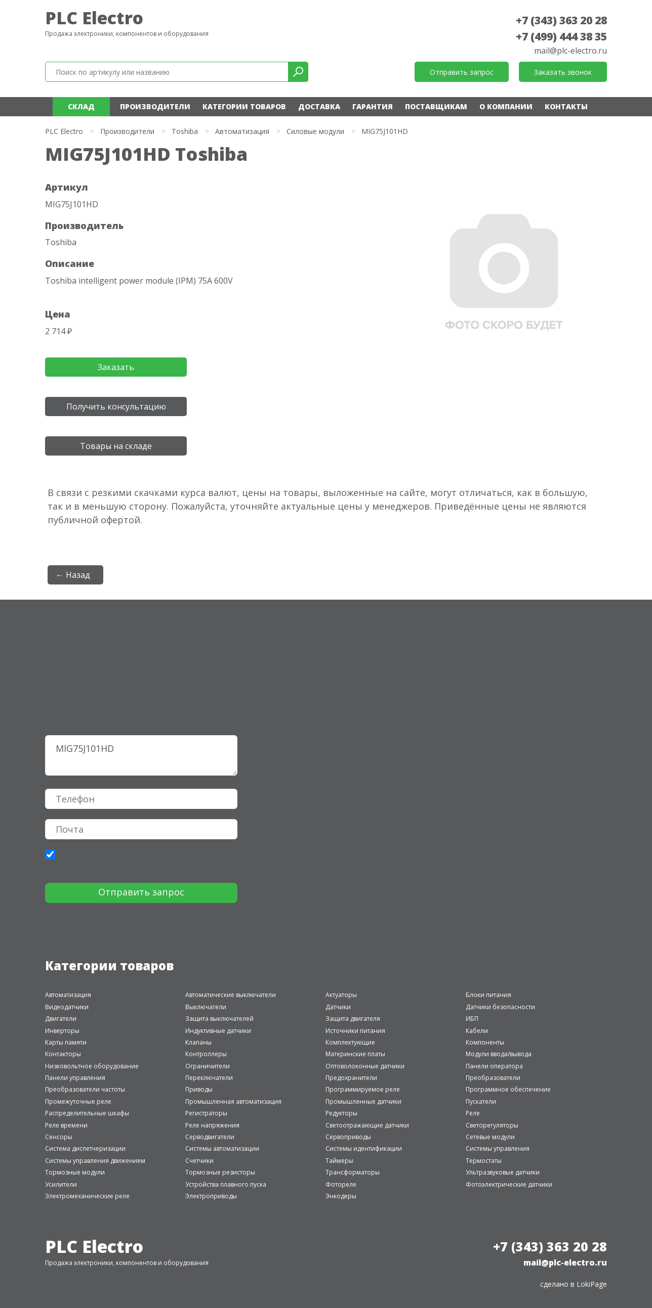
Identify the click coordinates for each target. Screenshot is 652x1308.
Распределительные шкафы (87, 1113)
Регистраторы (206, 1113)
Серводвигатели (209, 1137)
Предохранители (351, 1077)
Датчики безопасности (500, 1007)
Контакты (566, 106)
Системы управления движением (95, 1160)
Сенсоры (58, 1137)
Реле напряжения (212, 1125)
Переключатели (209, 1077)
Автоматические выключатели (230, 994)
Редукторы (341, 1113)
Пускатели (481, 1101)
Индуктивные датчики (218, 1030)
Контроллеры (206, 1054)
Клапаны (198, 1042)
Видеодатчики (67, 1007)
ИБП (472, 1018)
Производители (155, 106)
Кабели (477, 1030)
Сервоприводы (348, 1137)
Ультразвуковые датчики (503, 1172)
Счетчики (199, 1160)
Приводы (199, 1089)
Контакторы (63, 1054)
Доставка (319, 106)
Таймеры (339, 1160)
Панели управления (75, 1077)
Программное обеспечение (508, 1089)
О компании (506, 106)
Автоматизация (242, 131)
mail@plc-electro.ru (570, 50)
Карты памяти (66, 1042)
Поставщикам (436, 106)
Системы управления (497, 1148)
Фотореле (340, 1184)
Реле (473, 1113)
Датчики (338, 1007)
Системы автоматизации (222, 1148)
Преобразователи (493, 1077)
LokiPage (592, 1284)
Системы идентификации (363, 1148)
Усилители (61, 1184)
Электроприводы (211, 1196)
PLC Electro (94, 17)
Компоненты (485, 1042)
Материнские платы (355, 1054)
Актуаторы (341, 994)
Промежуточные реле (78, 1101)
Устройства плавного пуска (225, 1184)
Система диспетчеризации (85, 1148)
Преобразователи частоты (85, 1089)
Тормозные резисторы (220, 1172)
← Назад (73, 574)
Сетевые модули (490, 1137)
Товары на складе (116, 446)
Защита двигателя (352, 1018)
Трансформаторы (352, 1172)
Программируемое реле (362, 1089)
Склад (81, 106)
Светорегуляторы (492, 1125)
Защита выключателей (219, 1018)
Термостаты (484, 1160)
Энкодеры (340, 1196)
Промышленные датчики (363, 1101)
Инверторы (62, 1030)
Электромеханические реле (87, 1196)
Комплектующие (350, 1042)
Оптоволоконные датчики (364, 1066)
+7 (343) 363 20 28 (561, 20)
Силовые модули (315, 131)
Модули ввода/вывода (499, 1054)
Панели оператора (494, 1066)
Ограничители (207, 1066)
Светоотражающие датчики (367, 1125)
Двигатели (60, 1018)
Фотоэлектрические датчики (509, 1184)
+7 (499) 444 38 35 (561, 36)
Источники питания (355, 1030)
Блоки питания (488, 994)
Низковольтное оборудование (92, 1066)
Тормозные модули (75, 1172)
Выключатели (205, 1007)
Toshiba (185, 131)
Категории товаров (244, 106)
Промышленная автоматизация (233, 1101)
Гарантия (372, 106)
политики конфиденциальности (109, 856)
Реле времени (66, 1125)
